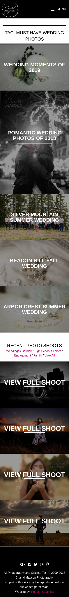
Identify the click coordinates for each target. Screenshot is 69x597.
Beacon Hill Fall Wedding (34, 263)
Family (37, 355)
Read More (34, 79)
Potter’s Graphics (42, 591)
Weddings (12, 351)
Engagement (22, 355)
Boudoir (27, 351)
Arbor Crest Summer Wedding (34, 309)
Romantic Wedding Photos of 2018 (35, 135)
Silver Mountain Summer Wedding (34, 217)
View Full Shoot (34, 382)
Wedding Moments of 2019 (34, 67)
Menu (61, 9)
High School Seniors (47, 351)
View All (50, 355)
